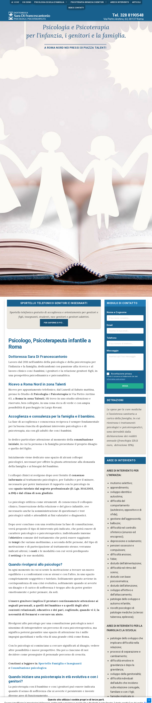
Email (110, 325)
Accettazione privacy (121, 374)
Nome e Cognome (116, 312)
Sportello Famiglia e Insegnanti (60, 663)
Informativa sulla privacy (116, 379)
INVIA (125, 386)
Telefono (112, 338)
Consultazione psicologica (28, 668)
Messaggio (113, 350)
